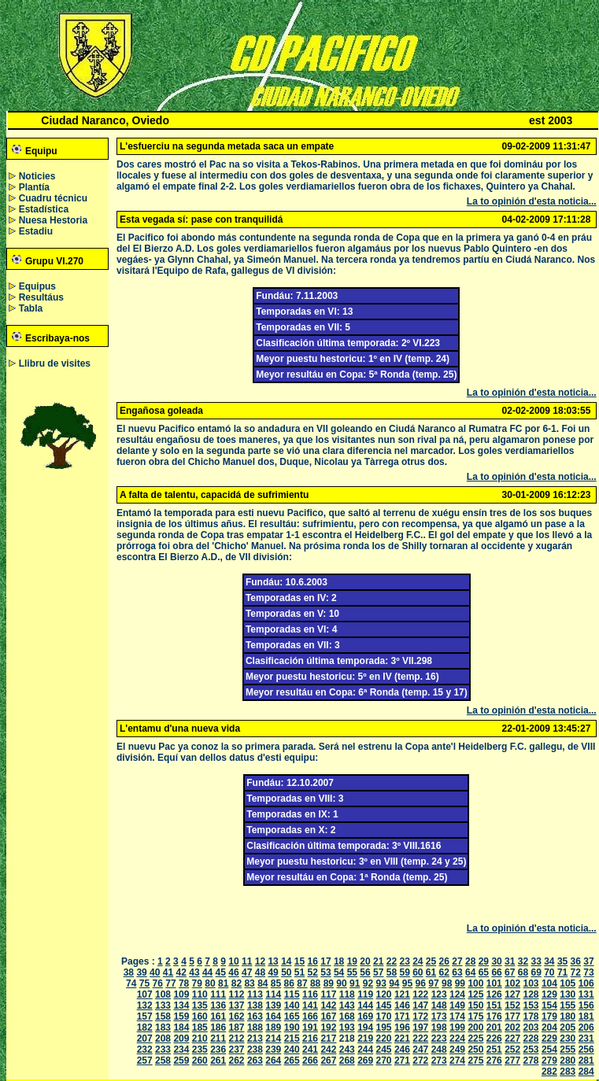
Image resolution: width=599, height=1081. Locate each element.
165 (292, 1016)
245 (384, 1049)
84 (262, 983)
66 (496, 972)
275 (475, 1060)
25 (431, 961)
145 (384, 1005)
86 (289, 983)
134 (181, 1005)
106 (586, 983)
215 (292, 1038)
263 (255, 1060)
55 (352, 972)
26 (444, 961)
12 (260, 961)
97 (433, 983)
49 (273, 972)
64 (470, 972)
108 (163, 994)
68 (523, 972)
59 (404, 972)
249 (457, 1049)
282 (549, 1071)
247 (420, 1049)
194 (365, 1027)
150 (475, 1005)
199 (457, 1027)
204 (549, 1027)
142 (328, 1005)
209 (181, 1038)
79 (197, 983)
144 (365, 1005)
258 (163, 1060)
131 (586, 994)
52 (313, 972)
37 (588, 961)
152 (512, 1005)
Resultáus (41, 297)
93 (380, 983)
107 (145, 994)
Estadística (43, 209)
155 (567, 1005)
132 (145, 1005)
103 (531, 983)
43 (194, 972)
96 (421, 983)
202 (512, 1027)
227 (512, 1038)
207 (145, 1038)
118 (347, 994)
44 (207, 972)
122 (420, 994)
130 (567, 994)
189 (273, 1027)
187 (237, 1027)
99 (460, 983)
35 (562, 961)
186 (218, 1027)
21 (378, 961)
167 (328, 1016)
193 (347, 1027)
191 (310, 1027)
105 (567, 983)
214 (273, 1038)
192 (328, 1027)
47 (247, 972)
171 (402, 1016)
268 (347, 1060)
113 (255, 994)
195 (384, 1027)
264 (273, 1060)
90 (341, 983)
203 (531, 1027)
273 (439, 1060)
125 (475, 994)
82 (236, 983)
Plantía (34, 187)
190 (292, 1027)
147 (420, 1005)
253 (531, 1049)
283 (567, 1071)
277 (512, 1060)
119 (365, 994)
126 (494, 994)
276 (494, 1060)
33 (536, 961)
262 (237, 1060)
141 (310, 1005)
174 (457, 1016)
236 (218, 1049)
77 (170, 983)
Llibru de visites (55, 363)
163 (255, 1016)
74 (131, 983)
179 (549, 1016)
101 (494, 983)
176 (494, 1016)
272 (420, 1060)
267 (328, 1060)
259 (181, 1060)
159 (181, 1016)
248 (439, 1049)
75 (144, 983)
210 (200, 1038)
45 (221, 972)
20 (365, 961)
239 (273, 1049)
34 (549, 961)
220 (384, 1038)
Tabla (31, 308)
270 (384, 1060)
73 (588, 972)
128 (531, 994)
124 (457, 994)
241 (310, 1049)
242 (328, 1049)
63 (457, 972)
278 (531, 1060)
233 (163, 1049)
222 (420, 1038)
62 (444, 972)
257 (145, 1060)
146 (402, 1005)
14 (286, 961)
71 (562, 972)
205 (567, 1027)
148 (439, 1005)
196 (402, 1027)
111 (218, 994)
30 (496, 961)
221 (402, 1038)
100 (475, 983)
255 (567, 1049)
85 (276, 983)
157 (145, 1016)
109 (181, 994)
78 (184, 983)
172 (420, 1016)
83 (249, 983)
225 (475, 1038)
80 (210, 983)
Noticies (37, 176)
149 (457, 1005)
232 (145, 1049)
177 (512, 1016)
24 (417, 961)
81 (223, 983)
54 (339, 972)
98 (447, 983)
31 (510, 961)
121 (402, 994)
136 (218, 1005)
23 (404, 961)
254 (549, 1049)
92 (368, 983)
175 (475, 1016)
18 (339, 961)
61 (431, 972)
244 (365, 1049)
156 (586, 1005)
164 (273, 1016)
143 (347, 1005)
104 (549, 983)
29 (484, 961)
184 (181, 1027)
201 (494, 1027)
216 (310, 1038)
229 (549, 1038)
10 (233, 961)
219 (365, 1038)
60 (417, 972)
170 (384, 1016)
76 (158, 983)
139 (273, 1005)
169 (365, 1016)
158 (163, 1016)
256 (586, 1049)
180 (567, 1016)
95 (407, 983)
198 (439, 1027)
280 (567, 1060)
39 (141, 972)
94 (394, 983)
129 (549, 994)
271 (402, 1060)
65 (484, 972)
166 (310, 1016)
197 (420, 1027)
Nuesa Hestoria (53, 220)
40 (155, 972)
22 (391, 961)
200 (475, 1027)
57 (378, 972)
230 (567, 1038)
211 (218, 1038)
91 (354, 983)
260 (200, 1060)
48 (260, 972)
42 (181, 972)
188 (255, 1027)
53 (325, 972)
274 (457, 1060)
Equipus (37, 286)
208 (163, 1038)
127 (512, 994)
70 (549, 972)
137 (237, 1005)
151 (494, 1005)
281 (586, 1060)
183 (163, 1027)
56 (365, 972)
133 (163, 1005)
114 (273, 994)
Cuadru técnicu (53, 198)
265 (292, 1060)
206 (586, 1027)
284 (586, 1071)
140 (292, 1005)
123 (439, 994)
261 (218, 1060)
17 (325, 961)
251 (494, 1049)
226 (494, 1038)
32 (523, 961)
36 (576, 961)
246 (402, 1049)
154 (549, 1005)
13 (273, 961)
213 (255, 1038)
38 (129, 972)
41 (168, 972)
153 (531, 1005)
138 (255, 1005)
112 (237, 994)
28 (470, 961)
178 (531, 1016)
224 (457, 1038)
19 (352, 961)
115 (292, 994)
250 (475, 1049)
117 (328, 994)
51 (299, 972)
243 (347, 1049)
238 (255, 1049)
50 (286, 972)
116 (310, 994)
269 (365, 1060)
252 (512, 1049)
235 (200, 1049)
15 (299, 961)
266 (310, 1060)
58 (391, 972)
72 (576, 972)
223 (439, 1038)
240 (292, 1049)
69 (536, 972)
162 (237, 1016)
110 (200, 994)
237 (237, 1049)
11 (247, 961)
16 (313, 961)
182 (145, 1027)
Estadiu (36, 231)
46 (233, 972)
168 (347, 1016)
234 (181, 1049)
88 (315, 983)
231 (586, 1038)
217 (328, 1038)
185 (200, 1027)
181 (586, 1016)
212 (237, 1038)
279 (549, 1060)
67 (510, 972)
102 (512, 983)
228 (531, 1038)
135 (200, 1005)
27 (457, 961)
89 (329, 983)
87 (302, 983)
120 (384, 994)
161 (218, 1016)
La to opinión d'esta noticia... (532, 201)
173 (439, 1016)
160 (200, 1016)
